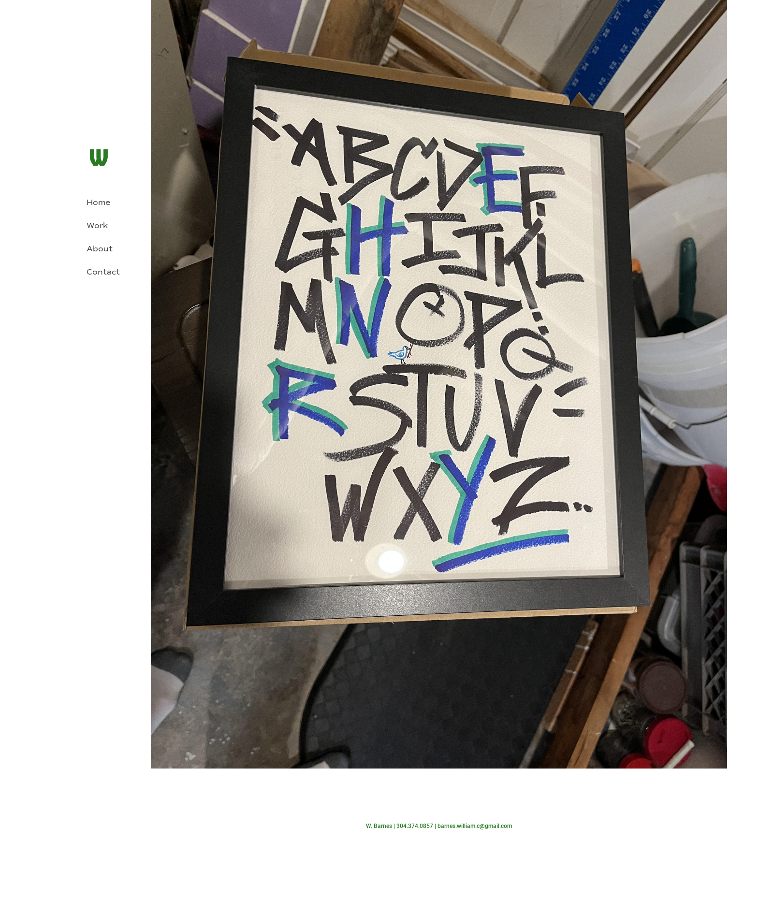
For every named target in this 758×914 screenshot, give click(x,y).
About (100, 248)
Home (98, 202)
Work (97, 225)
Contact (103, 271)
